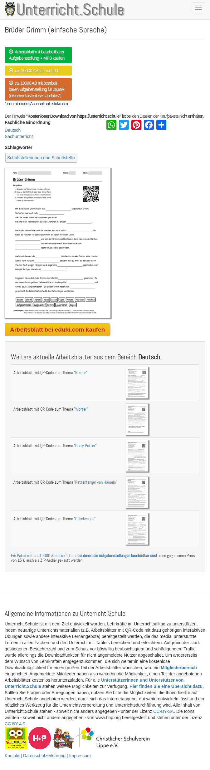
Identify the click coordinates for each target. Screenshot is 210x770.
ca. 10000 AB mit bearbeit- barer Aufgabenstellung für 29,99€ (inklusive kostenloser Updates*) (36, 89)
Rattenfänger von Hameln (95, 482)
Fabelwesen (84, 518)
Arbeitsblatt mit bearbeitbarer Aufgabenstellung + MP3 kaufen (37, 55)
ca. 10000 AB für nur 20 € (34, 70)
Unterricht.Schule (70, 10)
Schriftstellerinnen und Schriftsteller (41, 157)
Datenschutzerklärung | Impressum (57, 755)
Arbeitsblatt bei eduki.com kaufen (57, 329)
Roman (80, 372)
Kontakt (12, 755)
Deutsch (13, 130)
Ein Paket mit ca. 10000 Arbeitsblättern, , (84, 555)
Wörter (80, 409)
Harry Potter (85, 445)
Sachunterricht (19, 136)
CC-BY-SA (163, 711)
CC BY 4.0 (15, 723)
